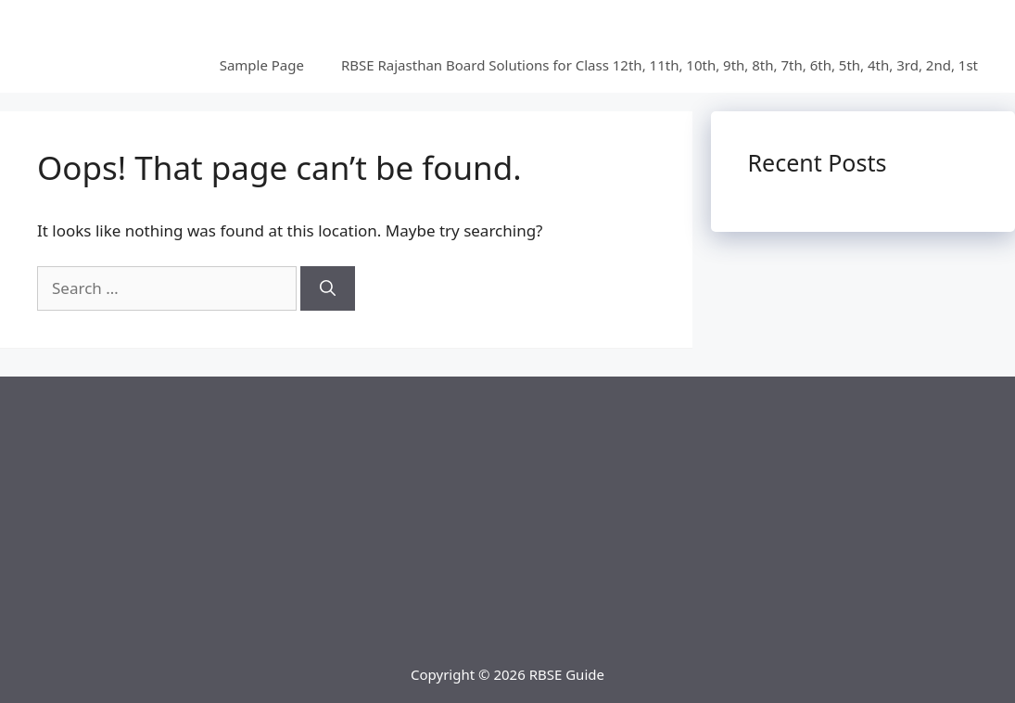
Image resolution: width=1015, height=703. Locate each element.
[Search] (327, 288)
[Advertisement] (507, 506)
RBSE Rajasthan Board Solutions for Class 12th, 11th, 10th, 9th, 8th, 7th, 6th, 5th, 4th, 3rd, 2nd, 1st (659, 65)
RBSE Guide (566, 674)
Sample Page (262, 65)
